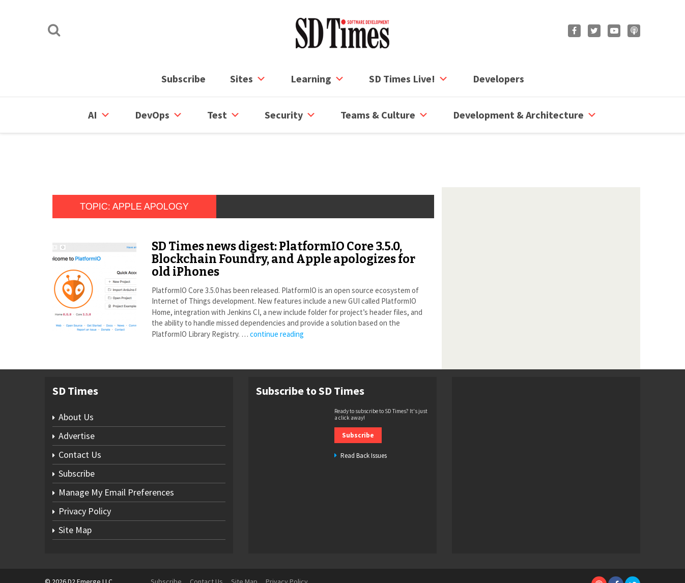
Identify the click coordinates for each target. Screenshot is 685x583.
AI (99, 115)
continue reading (277, 295)
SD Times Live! (408, 79)
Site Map (75, 491)
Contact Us (80, 416)
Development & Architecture (525, 115)
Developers (498, 78)
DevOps (159, 115)
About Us (76, 378)
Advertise (77, 397)
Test (223, 115)
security (290, 115)
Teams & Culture (384, 115)
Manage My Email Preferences (116, 453)
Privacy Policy (85, 472)
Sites (248, 79)
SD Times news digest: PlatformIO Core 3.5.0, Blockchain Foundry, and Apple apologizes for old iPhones (283, 220)
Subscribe (183, 78)
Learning (318, 79)
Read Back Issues (363, 417)
